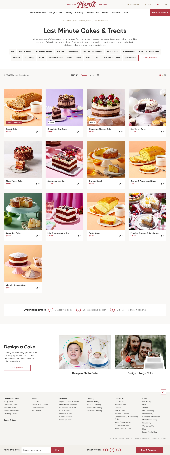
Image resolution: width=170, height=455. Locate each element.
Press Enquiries (120, 405)
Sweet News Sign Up (123, 428)
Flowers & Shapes (44, 52)
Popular (84, 75)
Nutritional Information (151, 417)
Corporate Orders (122, 425)
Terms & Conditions (142, 438)
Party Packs (8, 402)
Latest (92, 75)
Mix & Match (36, 411)
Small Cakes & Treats (40, 405)
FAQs (144, 405)
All (12, 52)
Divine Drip (73, 52)
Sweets (105, 12)
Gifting (69, 12)
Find (57, 450)
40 (160, 75)
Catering (79, 12)
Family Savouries (66, 420)
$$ (98, 75)
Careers (118, 408)
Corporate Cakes (11, 405)
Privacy (129, 438)
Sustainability (147, 414)
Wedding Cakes (10, 414)
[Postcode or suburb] (36, 450)
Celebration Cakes (37, 12)
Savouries (116, 12)
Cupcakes (36, 402)
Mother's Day (93, 12)
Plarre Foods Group (150, 420)
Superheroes (129, 52)
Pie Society (146, 423)
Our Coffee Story (149, 426)
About (144, 399)
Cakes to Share (38, 408)
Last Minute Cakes (101, 21)
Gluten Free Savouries (67, 408)
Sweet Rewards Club (123, 422)
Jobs (126, 12)
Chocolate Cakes (112, 58)
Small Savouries (65, 414)
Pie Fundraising (148, 411)
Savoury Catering (94, 405)
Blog (144, 429)
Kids (88, 58)
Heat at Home (65, 411)
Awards (145, 408)
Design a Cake (55, 12)
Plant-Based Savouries (68, 405)
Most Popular (25, 52)
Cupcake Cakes (56, 58)
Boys (69, 58)
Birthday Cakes (85, 21)
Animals (16, 58)
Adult (97, 58)
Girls (78, 58)
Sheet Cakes (130, 58)
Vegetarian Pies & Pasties (69, 402)
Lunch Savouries (65, 417)
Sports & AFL (112, 52)
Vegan (41, 58)
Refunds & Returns (122, 414)
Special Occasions (11, 411)
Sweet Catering (93, 402)
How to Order (120, 411)
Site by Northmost (159, 438)
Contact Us (119, 399)
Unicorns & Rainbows (92, 52)
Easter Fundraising (149, 432)
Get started (17, 368)
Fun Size (60, 52)
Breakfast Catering (94, 411)
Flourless (29, 58)
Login (148, 5)
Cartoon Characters (149, 52)
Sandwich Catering (94, 408)
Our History (146, 402)
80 (165, 75)
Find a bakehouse (12, 450)
